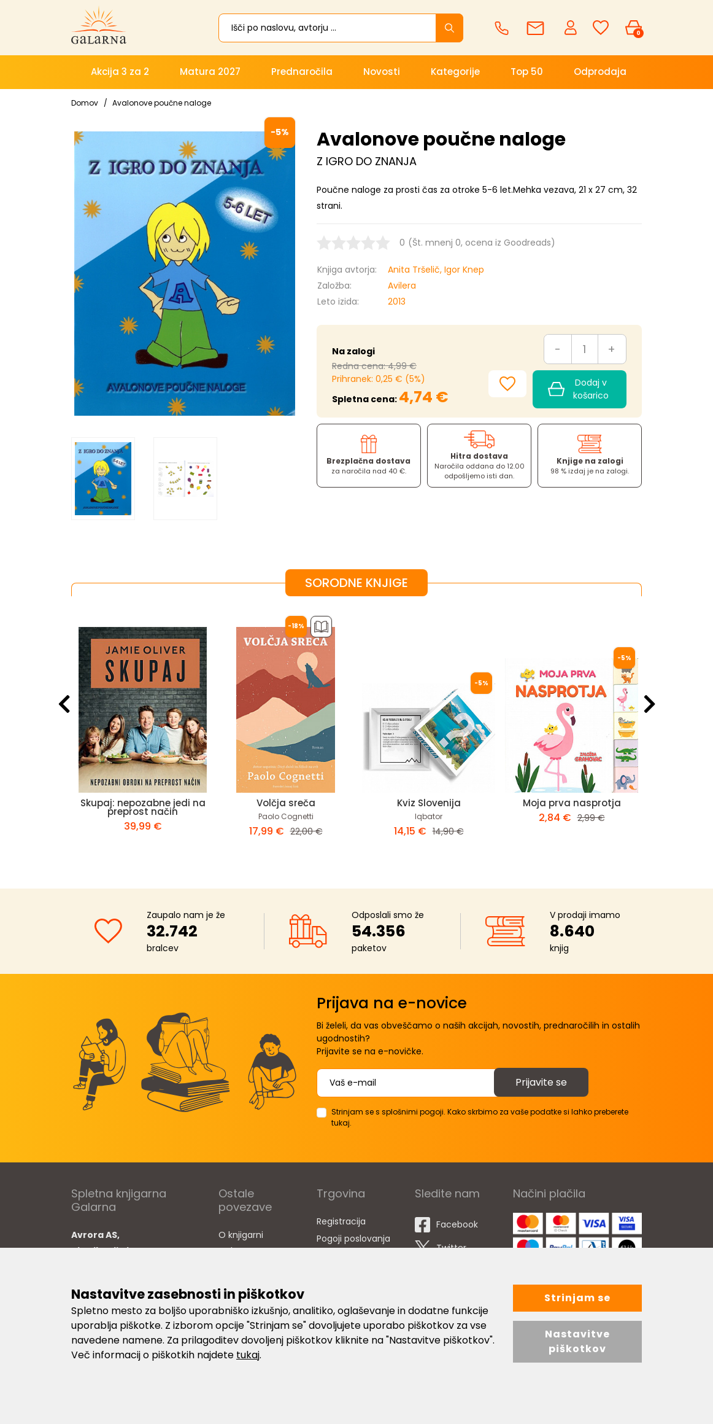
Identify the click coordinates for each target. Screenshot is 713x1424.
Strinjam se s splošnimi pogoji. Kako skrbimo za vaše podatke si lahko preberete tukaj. (479, 1117)
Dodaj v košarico (578, 389)
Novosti (381, 71)
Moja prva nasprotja (572, 802)
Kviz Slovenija (429, 802)
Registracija (341, 1221)
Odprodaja (600, 71)
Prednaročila (302, 71)
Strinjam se (577, 1298)
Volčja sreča (285, 802)
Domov (84, 103)
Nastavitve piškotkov (577, 1341)
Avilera (402, 285)
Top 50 (527, 71)
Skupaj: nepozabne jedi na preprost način (143, 807)
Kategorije (455, 71)
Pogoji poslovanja (353, 1238)
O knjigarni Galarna (240, 1243)
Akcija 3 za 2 (120, 71)
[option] (103, 478)
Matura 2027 (210, 71)
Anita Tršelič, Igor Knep (436, 269)
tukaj (248, 1355)
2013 (397, 301)
